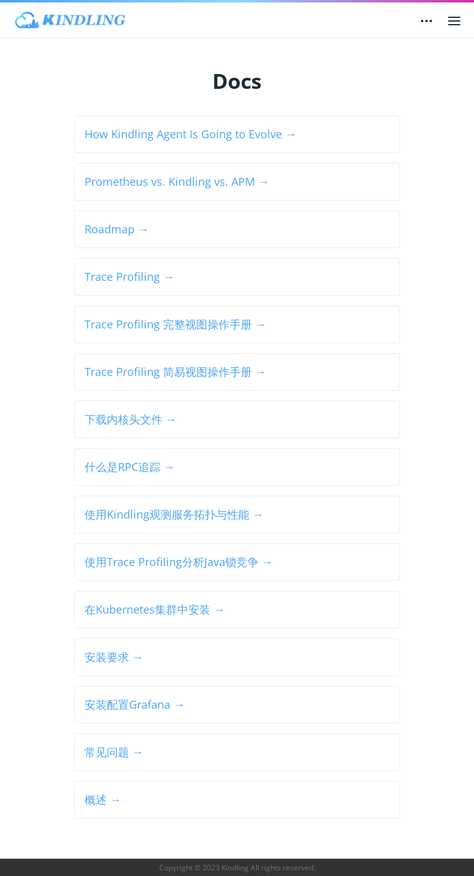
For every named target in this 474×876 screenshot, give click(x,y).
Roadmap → (117, 229)
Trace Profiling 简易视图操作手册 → (175, 371)
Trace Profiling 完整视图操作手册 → (175, 324)
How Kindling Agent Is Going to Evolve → (190, 134)
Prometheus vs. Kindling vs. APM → (177, 181)
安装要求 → (114, 656)
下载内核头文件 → (131, 419)
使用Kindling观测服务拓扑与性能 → (174, 514)
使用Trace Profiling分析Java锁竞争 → (179, 561)
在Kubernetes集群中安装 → (155, 609)
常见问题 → (114, 752)
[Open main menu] (454, 20)
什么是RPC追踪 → (130, 466)
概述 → (103, 799)
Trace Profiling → (129, 276)
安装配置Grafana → (135, 704)
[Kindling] (70, 20)
